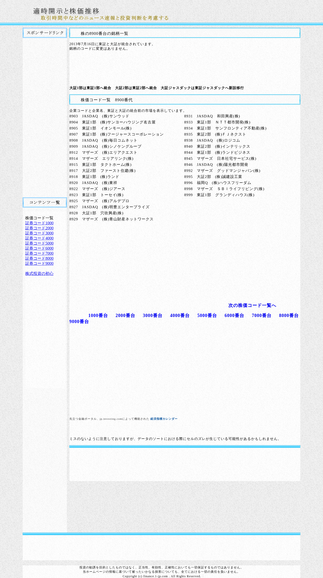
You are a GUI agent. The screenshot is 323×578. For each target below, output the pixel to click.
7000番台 (262, 315)
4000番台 (180, 315)
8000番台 (289, 315)
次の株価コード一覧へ (252, 305)
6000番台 (234, 315)
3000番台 (153, 315)
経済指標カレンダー (164, 418)
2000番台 (125, 315)
